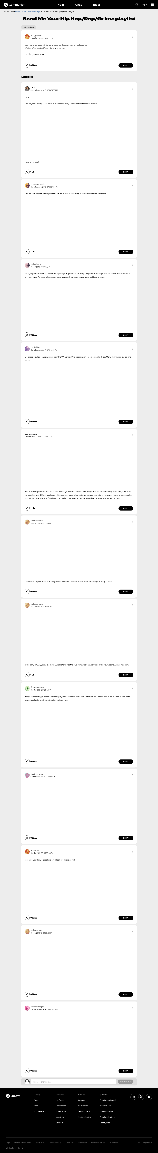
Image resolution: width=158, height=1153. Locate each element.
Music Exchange (34, 11)
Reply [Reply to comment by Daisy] (126, 172)
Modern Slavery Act (97, 1142)
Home (17, 11)
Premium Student (107, 1117)
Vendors (59, 1122)
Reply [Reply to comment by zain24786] (126, 421)
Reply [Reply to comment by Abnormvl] (126, 918)
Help (61, 5)
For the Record (40, 1111)
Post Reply (125, 1082)
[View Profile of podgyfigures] (36, 35)
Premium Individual (108, 1100)
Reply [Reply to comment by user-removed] (126, 508)
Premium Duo (105, 1105)
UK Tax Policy (113, 1142)
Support (81, 1100)
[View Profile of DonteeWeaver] (37, 687)
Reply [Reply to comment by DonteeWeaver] (126, 761)
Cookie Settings (55, 1142)
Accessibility (82, 1142)
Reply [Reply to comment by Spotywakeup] (126, 838)
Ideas (96, 5)
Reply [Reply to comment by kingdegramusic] (126, 252)
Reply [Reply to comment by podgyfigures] (126, 65)
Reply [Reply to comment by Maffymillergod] (126, 1071)
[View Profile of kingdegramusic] (37, 184)
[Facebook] (149, 1097)
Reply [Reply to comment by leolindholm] (126, 335)
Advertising (61, 1111)
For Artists (60, 1100)
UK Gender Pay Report (14, 1148)
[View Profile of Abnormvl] (34, 850)
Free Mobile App (85, 1111)
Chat (78, 5)
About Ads (69, 1142)
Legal (8, 1142)
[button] (133, 37)
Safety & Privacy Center (22, 1142)
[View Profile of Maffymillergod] (37, 1006)
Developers (61, 1105)
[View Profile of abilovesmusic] (36, 520)
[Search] (137, 4)
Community (14, 5)
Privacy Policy (40, 1142)
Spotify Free (105, 1122)
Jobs (36, 1105)
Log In (144, 4)
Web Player (83, 1105)
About (36, 1100)
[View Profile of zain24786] (35, 347)
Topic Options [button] (28, 27)
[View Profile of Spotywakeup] (36, 773)
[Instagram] (133, 1097)
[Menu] (152, 4)
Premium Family (106, 1111)
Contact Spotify (84, 1117)
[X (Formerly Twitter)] (141, 1097)
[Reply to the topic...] (73, 1081)
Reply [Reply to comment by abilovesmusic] (126, 591)
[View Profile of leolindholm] (35, 264)
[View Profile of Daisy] (32, 87)
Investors (60, 1117)
